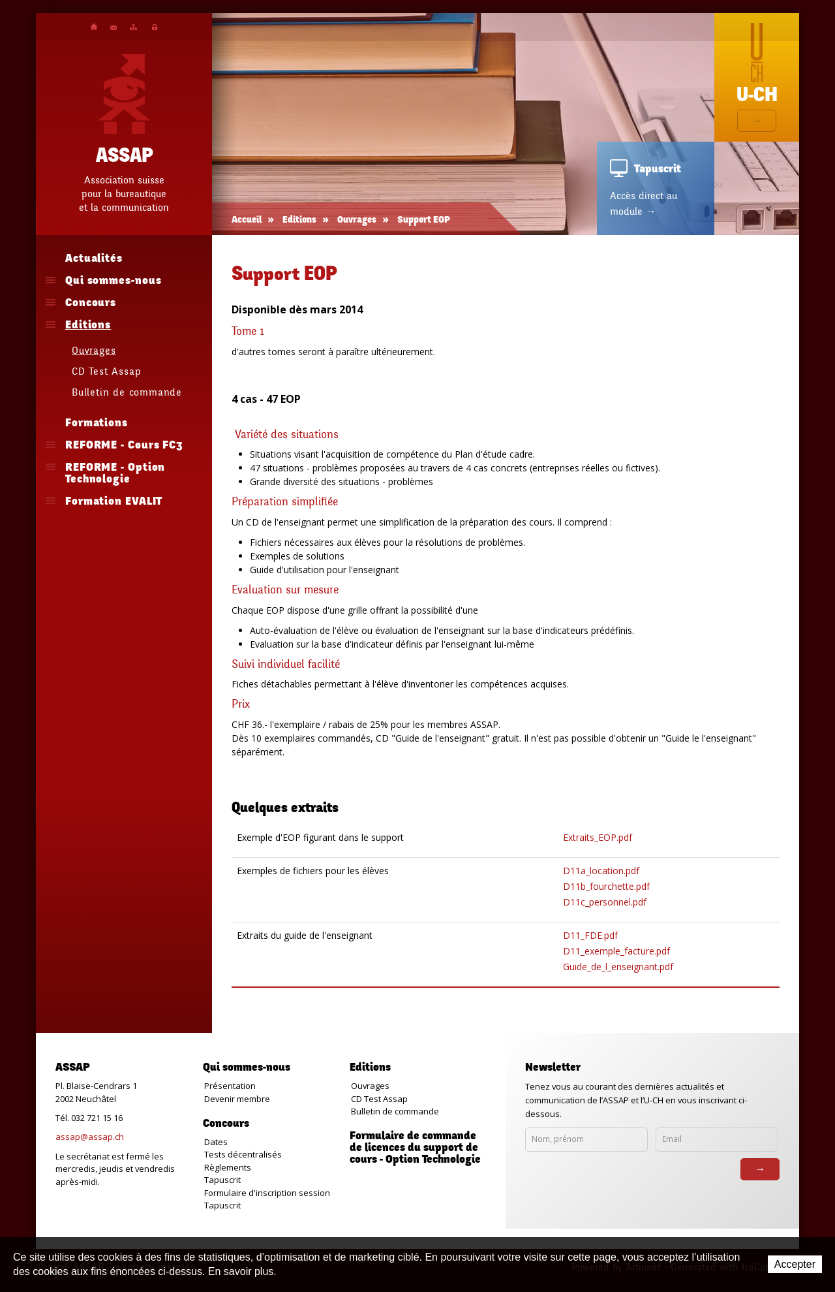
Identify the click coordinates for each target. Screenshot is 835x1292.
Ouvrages (356, 220)
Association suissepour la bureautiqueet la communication (124, 194)
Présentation (230, 1086)
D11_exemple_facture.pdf (616, 951)
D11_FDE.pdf (590, 935)
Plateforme (154, 27)
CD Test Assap (379, 1099)
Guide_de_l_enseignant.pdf (618, 966)
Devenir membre (237, 1099)
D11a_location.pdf (601, 870)
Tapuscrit (222, 1180)
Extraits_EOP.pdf (597, 837)
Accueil (94, 27)
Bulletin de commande (395, 1111)
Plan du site (133, 27)
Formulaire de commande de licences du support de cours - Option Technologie (415, 1148)
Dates (216, 1142)
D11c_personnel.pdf (604, 902)
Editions (299, 220)
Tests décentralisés (243, 1154)
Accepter (794, 1264)
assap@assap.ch (89, 1136)
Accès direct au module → (643, 203)
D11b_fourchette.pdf (606, 886)
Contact (113, 27)
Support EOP (423, 220)
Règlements (227, 1167)
